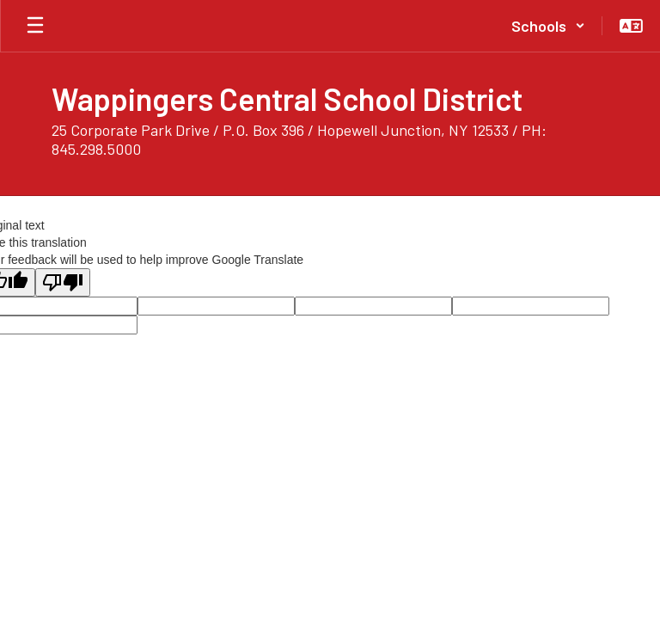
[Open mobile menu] (35, 26)
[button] (548, 26)
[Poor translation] (62, 282)
